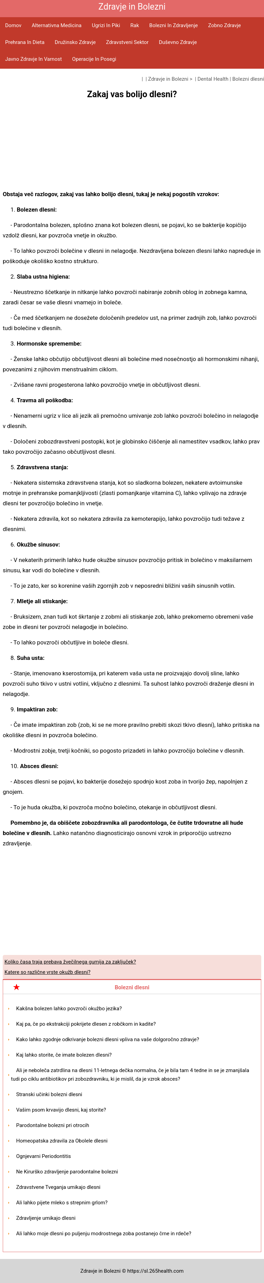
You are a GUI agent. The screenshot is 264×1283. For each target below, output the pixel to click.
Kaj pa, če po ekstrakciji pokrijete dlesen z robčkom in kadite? (86, 1024)
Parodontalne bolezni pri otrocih (52, 1125)
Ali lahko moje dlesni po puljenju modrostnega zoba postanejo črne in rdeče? (103, 1233)
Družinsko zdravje (75, 42)
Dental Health (212, 79)
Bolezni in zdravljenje (173, 25)
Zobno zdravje (224, 25)
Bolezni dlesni (248, 79)
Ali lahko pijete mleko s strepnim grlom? (62, 1203)
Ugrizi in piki (106, 25)
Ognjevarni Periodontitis (43, 1156)
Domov (13, 25)
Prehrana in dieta (24, 42)
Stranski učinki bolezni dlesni (49, 1094)
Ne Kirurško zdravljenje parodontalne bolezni (67, 1172)
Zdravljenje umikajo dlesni (46, 1218)
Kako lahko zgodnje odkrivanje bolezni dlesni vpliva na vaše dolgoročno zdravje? (107, 1039)
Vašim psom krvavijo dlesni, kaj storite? (61, 1110)
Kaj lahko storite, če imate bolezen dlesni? (64, 1055)
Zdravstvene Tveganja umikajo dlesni (58, 1187)
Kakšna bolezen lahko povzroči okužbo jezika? (69, 1008)
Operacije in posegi (94, 59)
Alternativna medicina (56, 25)
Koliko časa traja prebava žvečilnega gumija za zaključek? (70, 962)
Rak (134, 25)
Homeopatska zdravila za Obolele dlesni (62, 1141)
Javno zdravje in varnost (33, 59)
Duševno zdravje (178, 42)
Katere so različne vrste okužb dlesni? (47, 972)
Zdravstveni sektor (127, 42)
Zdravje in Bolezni (168, 79)
